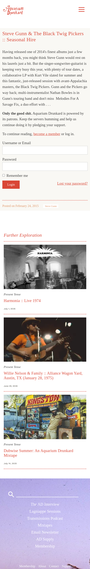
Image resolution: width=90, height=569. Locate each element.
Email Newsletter (45, 532)
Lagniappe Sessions (45, 511)
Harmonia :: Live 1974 (22, 300)
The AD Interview (45, 504)
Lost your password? (72, 183)
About (42, 566)
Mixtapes (45, 525)
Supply (66, 566)
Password (9, 159)
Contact (54, 566)
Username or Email (16, 143)
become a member (46, 134)
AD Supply (45, 539)
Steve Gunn (51, 206)
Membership (45, 546)
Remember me (17, 175)
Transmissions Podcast (45, 518)
